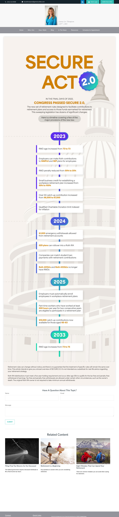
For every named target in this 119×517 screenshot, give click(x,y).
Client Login (92, 2)
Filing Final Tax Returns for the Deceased (20, 466)
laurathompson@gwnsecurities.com (33, 2)
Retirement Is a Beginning (50, 466)
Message (8, 405)
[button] (21, 30)
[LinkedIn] (82, 2)
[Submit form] (10, 422)
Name (7, 393)
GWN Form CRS (107, 2)
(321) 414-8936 (10, 2)
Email (62, 393)
